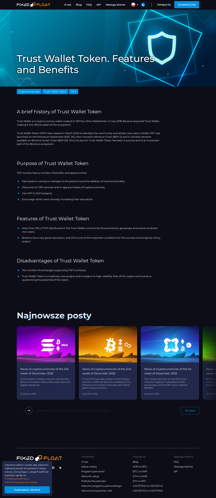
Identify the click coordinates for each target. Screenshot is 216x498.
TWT (73, 91)
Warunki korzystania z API (96, 490)
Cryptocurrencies (29, 91)
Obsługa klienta (115, 4)
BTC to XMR (140, 471)
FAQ (89, 4)
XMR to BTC (140, 466)
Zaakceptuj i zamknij (28, 489)
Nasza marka (89, 466)
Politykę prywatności (17, 478)
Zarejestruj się (187, 4)
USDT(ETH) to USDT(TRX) (148, 490)
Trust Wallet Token (55, 91)
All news (190, 410)
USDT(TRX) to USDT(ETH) (148, 485)
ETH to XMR (140, 476)
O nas (67, 4)
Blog (79, 4)
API (98, 4)
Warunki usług (90, 476)
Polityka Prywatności (93, 481)
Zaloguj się (164, 4)
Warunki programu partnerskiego (101, 485)
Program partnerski (93, 471)
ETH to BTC (139, 481)
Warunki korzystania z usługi (22, 481)
